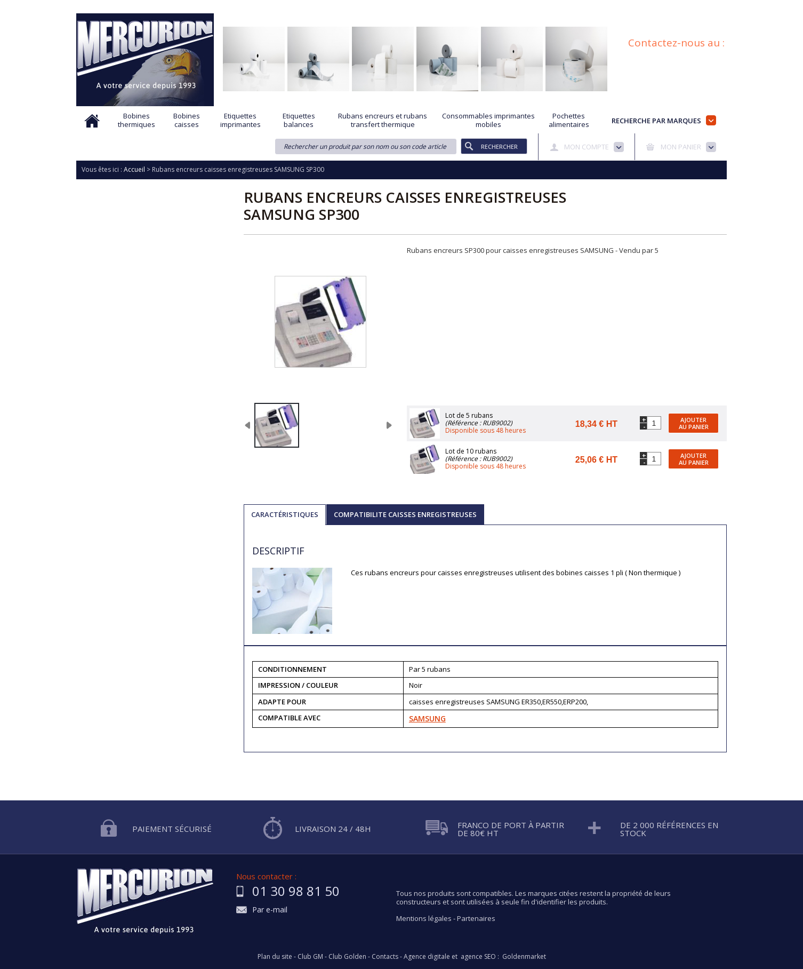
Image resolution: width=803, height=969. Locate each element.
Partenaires (476, 918)
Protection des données (503, 7)
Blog (670, 7)
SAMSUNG (427, 718)
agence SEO (478, 956)
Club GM (310, 956)
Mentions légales (424, 918)
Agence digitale (427, 956)
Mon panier (681, 147)
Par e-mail (269, 910)
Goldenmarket (524, 956)
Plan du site (709, 7)
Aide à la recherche (331, 7)
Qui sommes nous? (257, 7)
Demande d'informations (413, 7)
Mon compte (586, 147)
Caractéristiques (284, 514)
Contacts (385, 956)
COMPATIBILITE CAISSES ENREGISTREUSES (405, 514)
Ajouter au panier (694, 423)
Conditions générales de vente (601, 7)
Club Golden (347, 956)
